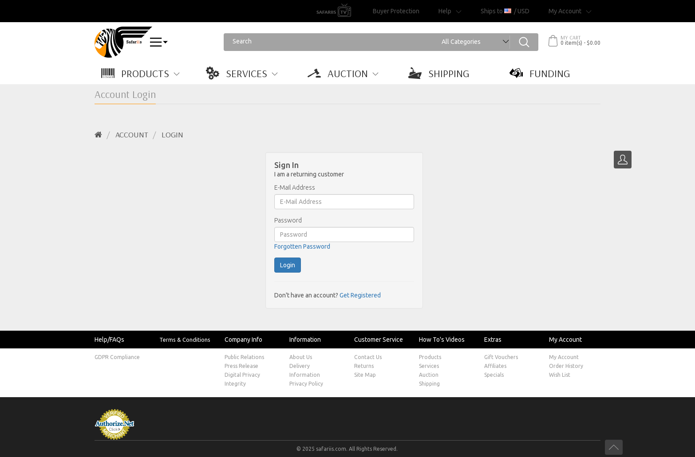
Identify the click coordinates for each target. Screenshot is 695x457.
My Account (564, 357)
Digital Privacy (242, 375)
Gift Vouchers (501, 357)
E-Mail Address (294, 187)
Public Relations (244, 357)
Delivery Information (304, 370)
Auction (428, 375)
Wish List (559, 375)
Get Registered (360, 295)
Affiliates (495, 366)
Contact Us (368, 357)
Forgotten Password (302, 246)
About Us (300, 357)
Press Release (241, 366)
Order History (566, 366)
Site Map (365, 375)
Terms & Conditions (184, 339)
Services (429, 366)
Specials (494, 375)
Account (131, 134)
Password (288, 220)
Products (430, 357)
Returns (364, 366)
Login (172, 134)
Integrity (235, 384)
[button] (145, 73)
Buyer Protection (396, 11)
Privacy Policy (306, 384)
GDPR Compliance (117, 357)
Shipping (429, 384)
